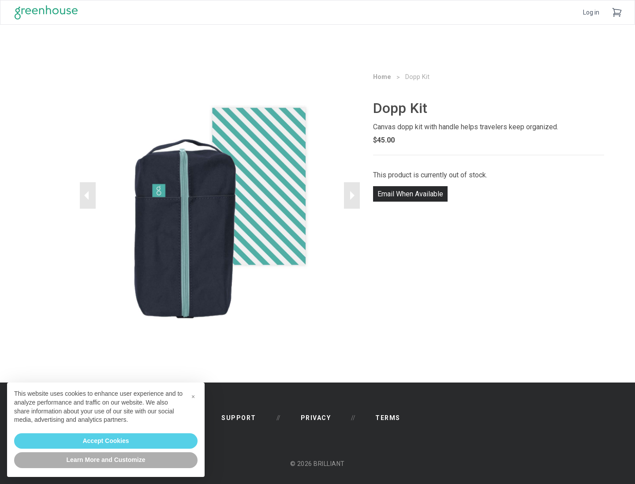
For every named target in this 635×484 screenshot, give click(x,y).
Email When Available (410, 194)
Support (238, 417)
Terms (387, 417)
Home (382, 77)
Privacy (316, 417)
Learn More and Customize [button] (106, 459)
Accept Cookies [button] (105, 440)
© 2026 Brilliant (317, 463)
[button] (193, 397)
